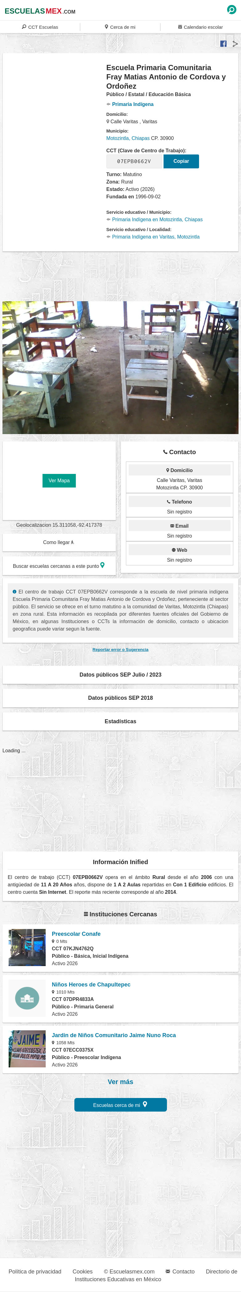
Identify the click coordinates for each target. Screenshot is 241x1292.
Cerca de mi (120, 26)
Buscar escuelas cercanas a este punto (59, 565)
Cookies (83, 1272)
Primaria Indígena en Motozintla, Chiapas (154, 219)
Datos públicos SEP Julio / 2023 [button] (121, 675)
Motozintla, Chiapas (128, 138)
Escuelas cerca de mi (120, 1104)
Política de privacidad (35, 1272)
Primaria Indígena (130, 104)
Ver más (120, 1082)
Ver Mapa (59, 480)
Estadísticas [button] (120, 721)
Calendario (200, 26)
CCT (40, 26)
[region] (54, 112)
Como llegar (59, 542)
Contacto (180, 1272)
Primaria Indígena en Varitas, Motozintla (153, 236)
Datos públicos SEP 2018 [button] (120, 698)
